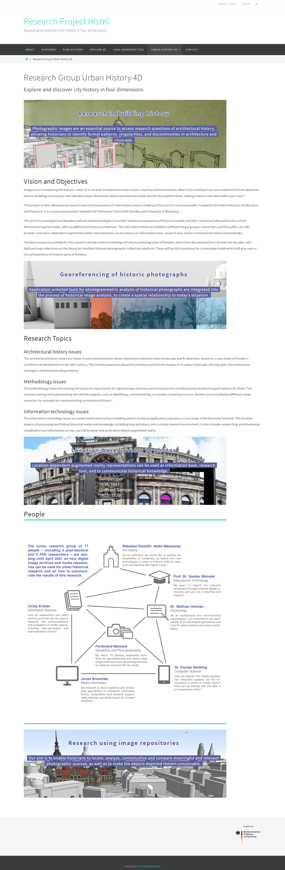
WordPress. (155, 866)
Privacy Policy (228, 3)
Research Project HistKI (67, 21)
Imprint (246, 3)
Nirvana (142, 866)
